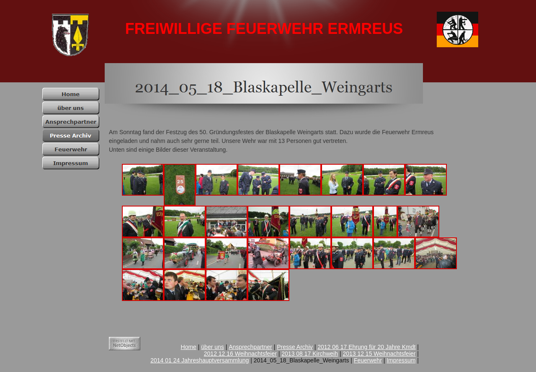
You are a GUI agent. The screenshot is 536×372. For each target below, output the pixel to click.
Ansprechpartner (250, 347)
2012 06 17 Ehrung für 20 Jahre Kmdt (366, 347)
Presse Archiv (295, 347)
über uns (212, 347)
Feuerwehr (368, 360)
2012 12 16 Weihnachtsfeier (240, 353)
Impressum (401, 360)
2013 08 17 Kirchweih (309, 353)
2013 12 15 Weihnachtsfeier (379, 353)
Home (188, 347)
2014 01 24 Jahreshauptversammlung (199, 360)
